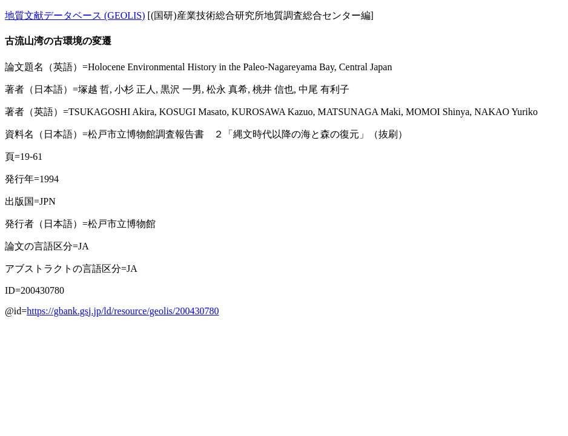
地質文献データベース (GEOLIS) (75, 15)
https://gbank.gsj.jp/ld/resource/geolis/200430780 (123, 311)
